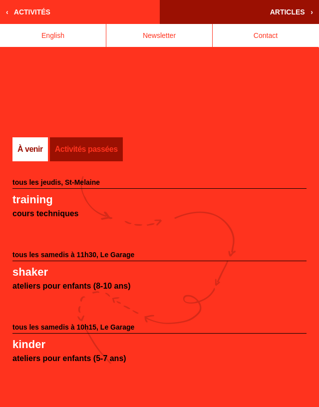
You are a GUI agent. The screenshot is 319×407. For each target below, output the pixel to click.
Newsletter (159, 35)
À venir (30, 149)
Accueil (80, 92)
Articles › (291, 12)
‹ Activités (28, 12)
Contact (266, 35)
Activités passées (86, 149)
